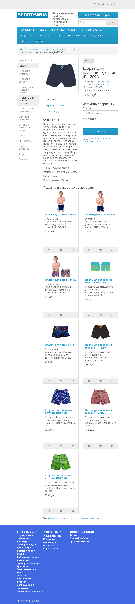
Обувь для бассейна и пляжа (36, 35)
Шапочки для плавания (64, 29)
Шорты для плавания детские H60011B (58, 412)
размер (89, 108)
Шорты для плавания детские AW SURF (98, 281)
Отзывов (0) (52, 111)
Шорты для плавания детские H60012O (98, 412)
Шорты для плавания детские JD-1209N (98, 346)
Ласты (59, 35)
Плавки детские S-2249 (59, 345)
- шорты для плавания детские (26, 100)
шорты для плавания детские (59, 49)
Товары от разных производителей (98, 83)
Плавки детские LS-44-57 (60, 214)
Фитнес (25, 41)
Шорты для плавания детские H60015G (58, 477)
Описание (51, 99)
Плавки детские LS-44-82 (60, 279)
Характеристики (55, 105)
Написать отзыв (92, 141)
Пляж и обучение (93, 35)
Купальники (28, 29)
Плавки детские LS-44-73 (100, 214)
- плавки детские (24, 80)
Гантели (38, 41)
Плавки (43, 29)
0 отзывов (104, 138)
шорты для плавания (57, 518)
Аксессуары (74, 35)
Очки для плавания (92, 29)
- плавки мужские (24, 72)
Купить (100, 131)
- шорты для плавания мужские (26, 89)
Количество (89, 118)
